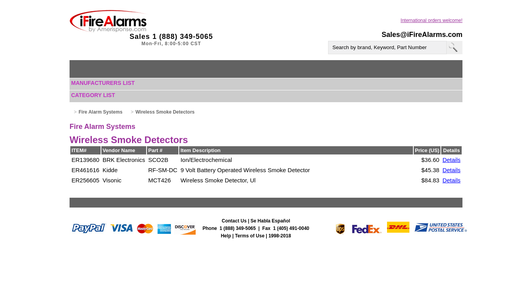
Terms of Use (249, 236)
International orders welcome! (431, 20)
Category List (93, 95)
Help (226, 236)
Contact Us (234, 221)
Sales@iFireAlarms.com (422, 35)
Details (451, 159)
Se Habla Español (270, 221)
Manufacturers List (103, 83)
